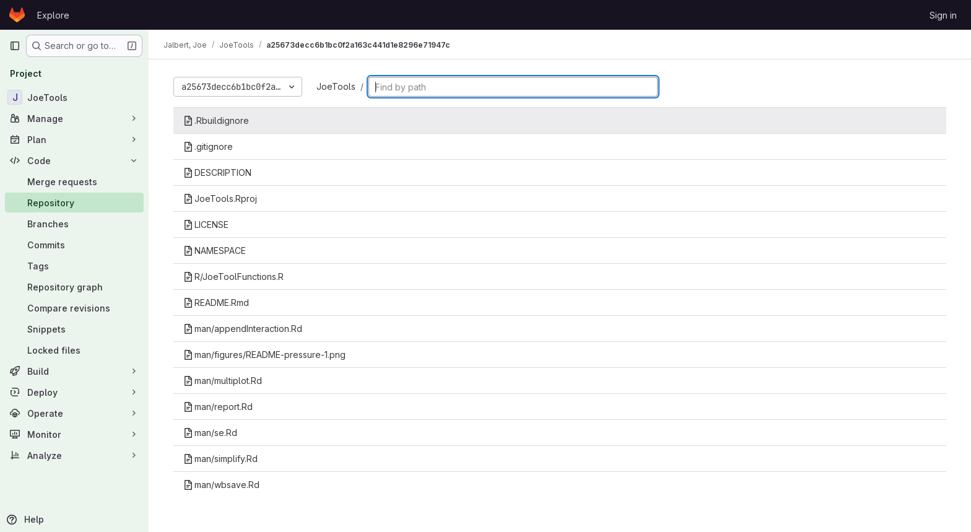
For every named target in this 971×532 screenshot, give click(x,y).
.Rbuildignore (216, 120)
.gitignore (208, 146)
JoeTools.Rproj (220, 198)
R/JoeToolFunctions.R (233, 276)
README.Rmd (216, 302)
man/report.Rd (218, 406)
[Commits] (74, 245)
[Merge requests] (74, 181)
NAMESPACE (214, 250)
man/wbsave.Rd (221, 484)
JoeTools (335, 86)
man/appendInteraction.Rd (242, 328)
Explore (53, 15)
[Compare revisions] (74, 308)
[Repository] (74, 202)
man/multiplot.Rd (222, 380)
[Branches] (74, 223)
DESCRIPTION (217, 172)
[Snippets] (74, 329)
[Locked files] (74, 350)
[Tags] (74, 266)
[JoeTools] (74, 97)
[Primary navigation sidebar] (15, 46)
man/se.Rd (210, 432)
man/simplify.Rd (220, 458)
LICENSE (206, 224)
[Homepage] (17, 15)
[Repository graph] (74, 287)
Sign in (943, 15)
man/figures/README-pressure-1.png (264, 354)
